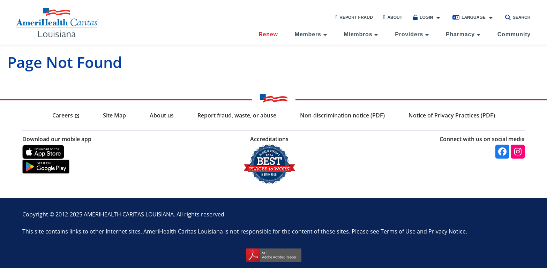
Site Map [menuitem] (114, 115)
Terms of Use (398, 231)
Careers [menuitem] (62, 115)
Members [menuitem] (308, 34)
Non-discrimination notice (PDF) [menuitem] (342, 115)
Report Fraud (354, 17)
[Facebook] (502, 152)
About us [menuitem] (162, 115)
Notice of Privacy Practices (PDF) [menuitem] (452, 115)
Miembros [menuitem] (358, 34)
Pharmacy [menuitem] (460, 34)
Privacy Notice (447, 231)
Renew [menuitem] (268, 34)
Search (518, 17)
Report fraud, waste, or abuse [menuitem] (236, 115)
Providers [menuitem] (409, 34)
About (393, 17)
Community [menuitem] (514, 34)
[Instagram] (518, 152)
